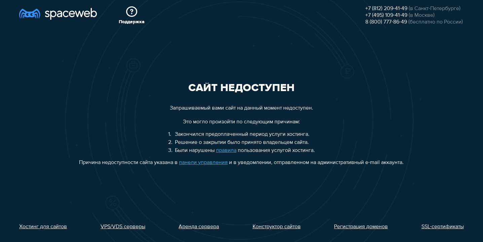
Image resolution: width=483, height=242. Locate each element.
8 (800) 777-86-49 (386, 22)
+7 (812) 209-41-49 (386, 8)
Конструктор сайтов (277, 227)
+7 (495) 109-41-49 (386, 15)
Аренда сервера (199, 227)
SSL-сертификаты (442, 227)
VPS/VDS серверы (123, 227)
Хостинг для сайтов (43, 227)
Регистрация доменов (361, 227)
